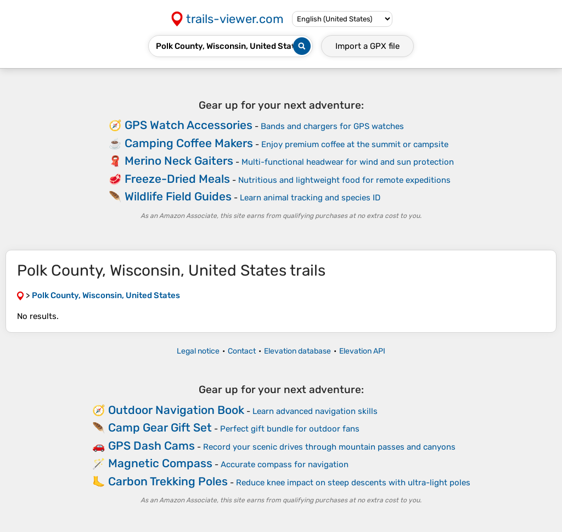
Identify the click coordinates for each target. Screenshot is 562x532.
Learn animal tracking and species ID (310, 198)
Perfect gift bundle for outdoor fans (289, 429)
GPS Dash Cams (151, 445)
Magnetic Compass (160, 463)
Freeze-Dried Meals (177, 179)
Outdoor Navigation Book (176, 410)
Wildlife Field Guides (178, 196)
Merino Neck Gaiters (179, 160)
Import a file (367, 46)
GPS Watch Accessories (188, 125)
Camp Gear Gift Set (160, 427)
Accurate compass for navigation (285, 464)
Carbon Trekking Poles (168, 481)
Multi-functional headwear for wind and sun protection (347, 162)
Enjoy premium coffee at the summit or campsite (354, 144)
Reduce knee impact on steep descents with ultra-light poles (353, 483)
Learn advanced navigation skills (315, 411)
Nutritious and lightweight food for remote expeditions (344, 180)
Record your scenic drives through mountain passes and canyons (329, 447)
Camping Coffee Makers (189, 143)
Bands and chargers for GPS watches (332, 126)
